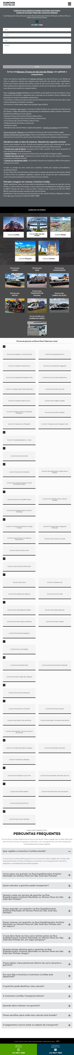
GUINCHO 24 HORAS (37, 210)
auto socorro (22, 109)
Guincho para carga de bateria (15, 149)
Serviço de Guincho (10, 132)
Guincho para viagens (50, 128)
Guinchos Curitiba (15, 93)
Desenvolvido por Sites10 (51, 1041)
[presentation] (37, 59)
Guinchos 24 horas (36, 79)
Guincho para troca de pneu (14, 156)
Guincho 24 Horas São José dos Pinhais (17, 134)
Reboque (21, 132)
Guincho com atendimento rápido (16, 160)
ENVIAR (37, 67)
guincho (13, 109)
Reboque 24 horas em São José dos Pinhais (34, 71)
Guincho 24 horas (11, 153)
